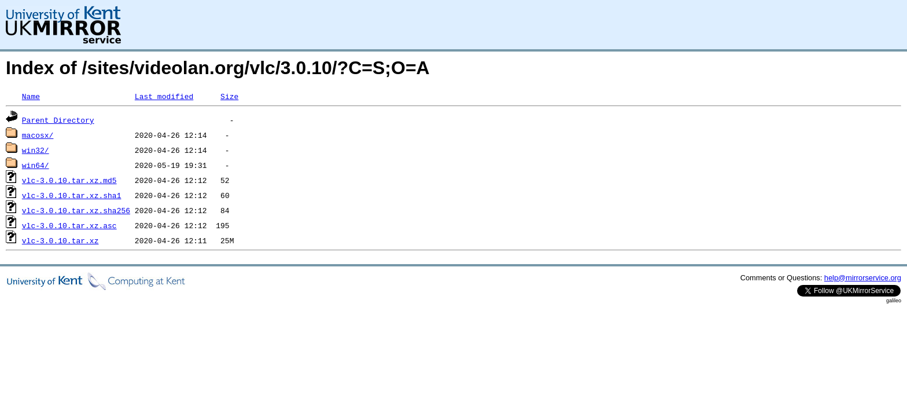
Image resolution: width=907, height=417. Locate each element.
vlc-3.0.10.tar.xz (60, 240)
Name (31, 96)
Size (229, 96)
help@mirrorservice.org (862, 277)
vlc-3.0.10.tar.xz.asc (69, 225)
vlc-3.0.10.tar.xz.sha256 (76, 210)
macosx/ (38, 135)
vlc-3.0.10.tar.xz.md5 (69, 180)
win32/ (35, 150)
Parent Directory (58, 120)
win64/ (35, 165)
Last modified (164, 96)
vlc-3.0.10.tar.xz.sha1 (71, 195)
